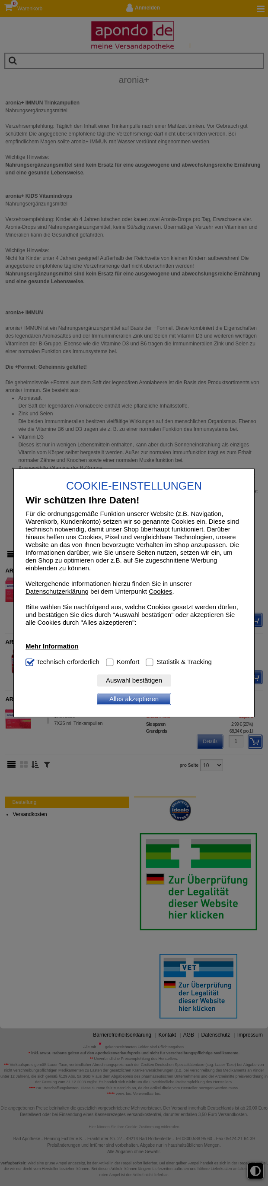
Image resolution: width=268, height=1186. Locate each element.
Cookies (160, 591)
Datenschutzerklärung (57, 591)
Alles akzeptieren (134, 699)
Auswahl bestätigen (134, 680)
